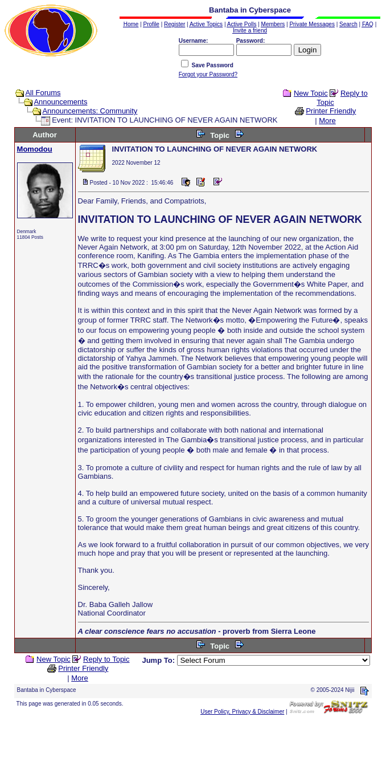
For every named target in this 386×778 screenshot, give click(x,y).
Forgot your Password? (208, 74)
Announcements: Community (89, 111)
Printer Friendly (331, 111)
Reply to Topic (106, 659)
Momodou (34, 149)
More (327, 120)
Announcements (60, 101)
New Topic (311, 93)
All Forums (42, 92)
